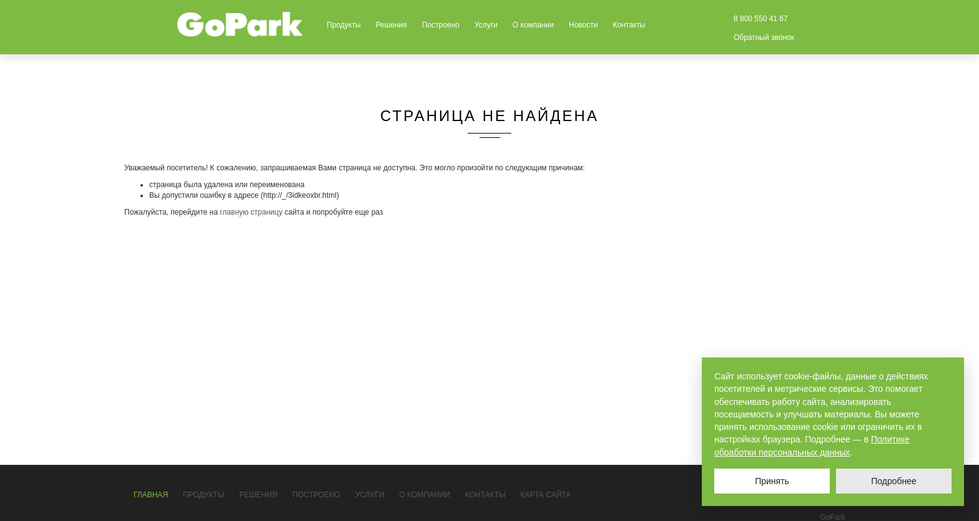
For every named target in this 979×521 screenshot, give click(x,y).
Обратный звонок (764, 37)
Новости (583, 25)
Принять (772, 481)
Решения (391, 25)
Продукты (343, 25)
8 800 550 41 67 (761, 18)
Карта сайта (546, 494)
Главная (151, 494)
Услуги (486, 25)
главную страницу (251, 212)
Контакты (628, 25)
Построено (441, 25)
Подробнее (894, 481)
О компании (533, 25)
